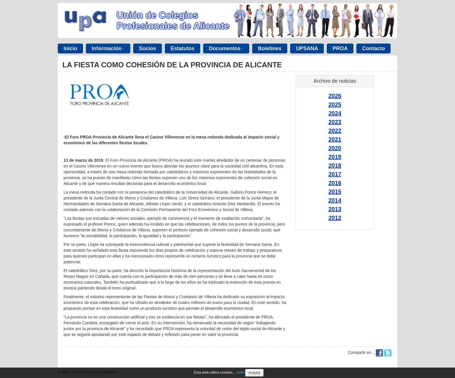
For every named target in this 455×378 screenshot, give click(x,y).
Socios (147, 48)
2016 (335, 183)
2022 (335, 130)
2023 (335, 122)
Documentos (226, 48)
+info (240, 372)
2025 (335, 104)
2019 (335, 157)
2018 (335, 165)
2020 (335, 148)
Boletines (269, 48)
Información (108, 48)
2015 (335, 191)
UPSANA (307, 48)
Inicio (70, 48)
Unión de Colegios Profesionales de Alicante (173, 20)
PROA (340, 48)
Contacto (373, 48)
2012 (335, 218)
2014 (335, 200)
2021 (335, 139)
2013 (335, 209)
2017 (335, 174)
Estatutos (182, 48)
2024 (335, 113)
